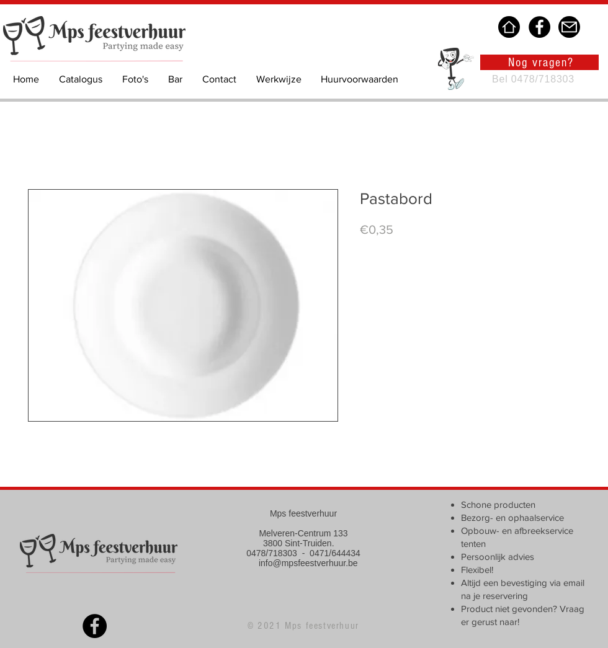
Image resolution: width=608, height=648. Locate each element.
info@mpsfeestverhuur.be (308, 563)
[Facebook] (539, 27)
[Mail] (569, 27)
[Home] (509, 27)
